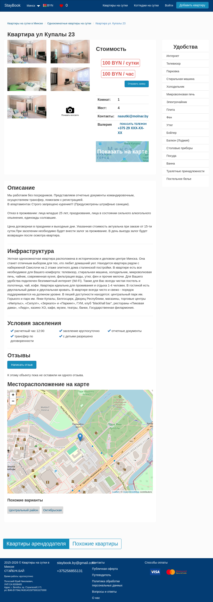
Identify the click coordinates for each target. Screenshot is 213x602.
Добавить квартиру (192, 5)
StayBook (12, 5)
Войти (169, 5)
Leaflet (115, 492)
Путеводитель (101, 575)
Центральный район (23, 510)
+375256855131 (70, 571)
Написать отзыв (21, 364)
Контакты (98, 562)
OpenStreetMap (131, 492)
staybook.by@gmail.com (76, 563)
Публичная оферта (105, 568)
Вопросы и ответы (104, 591)
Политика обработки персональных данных (107, 583)
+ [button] (13, 395)
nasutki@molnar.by (133, 116)
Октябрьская (52, 510)
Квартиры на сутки (115, 5)
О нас (96, 598)
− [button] (13, 401)
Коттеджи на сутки (146, 5)
